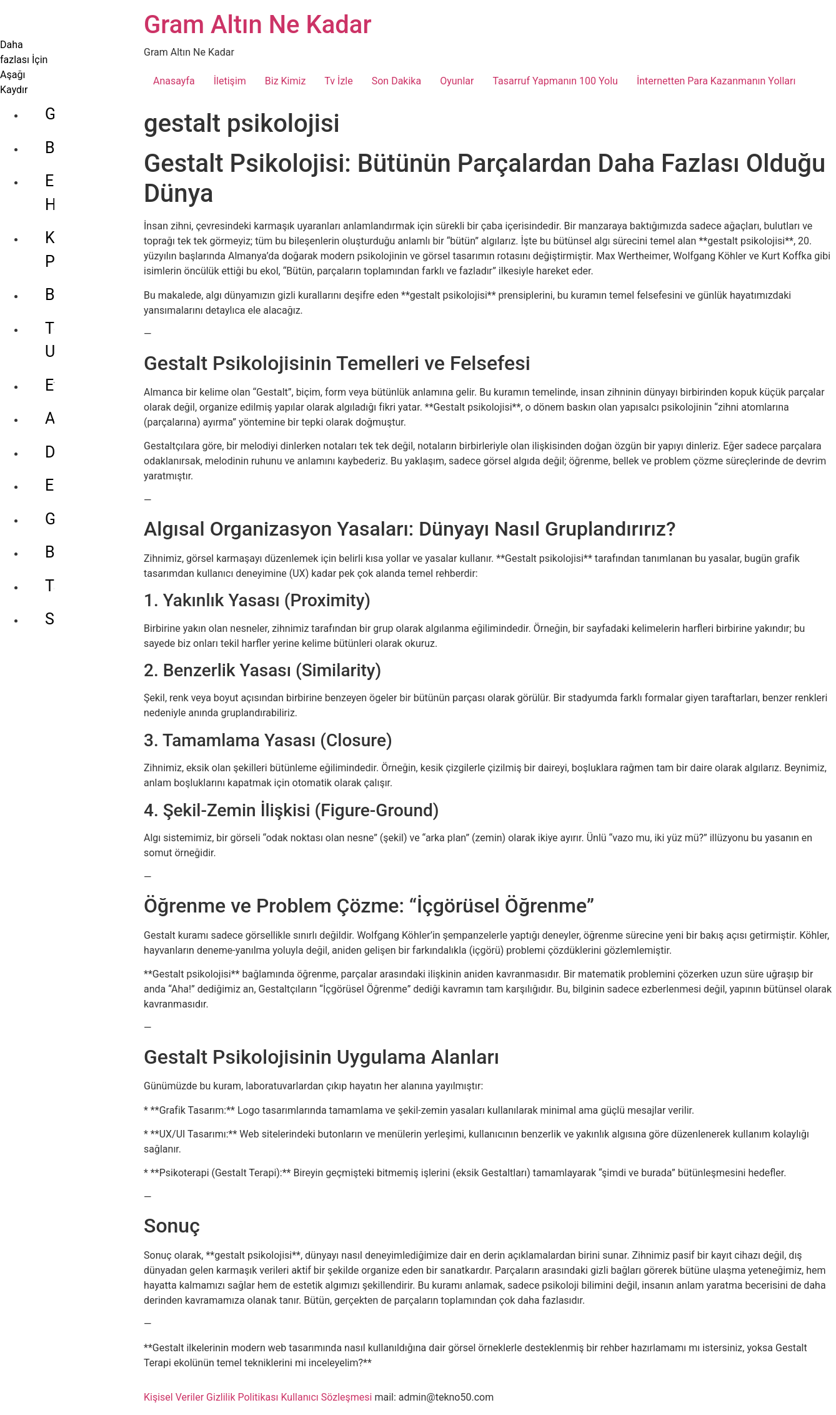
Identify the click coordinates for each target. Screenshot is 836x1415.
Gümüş (69, 427)
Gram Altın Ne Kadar (258, 24)
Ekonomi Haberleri (76, 148)
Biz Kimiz (285, 81)
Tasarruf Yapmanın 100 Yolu (554, 81)
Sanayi (68, 527)
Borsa (65, 460)
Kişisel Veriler (174, 1397)
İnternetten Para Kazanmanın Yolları (716, 81)
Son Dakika (396, 81)
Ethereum (78, 293)
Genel (64, 69)
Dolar (63, 360)
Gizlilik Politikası (242, 1397)
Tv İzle (338, 81)
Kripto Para (83, 193)
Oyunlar (457, 81)
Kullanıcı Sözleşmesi (326, 1397)
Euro (60, 393)
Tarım (65, 494)
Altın (61, 327)
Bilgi (60, 103)
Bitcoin (69, 227)
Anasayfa (174, 81)
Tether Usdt (85, 260)
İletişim (230, 81)
